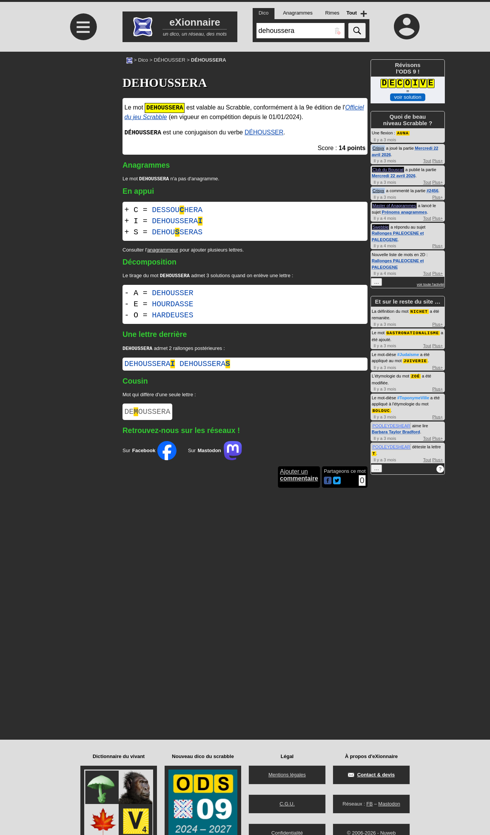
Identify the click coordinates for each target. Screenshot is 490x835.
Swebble (380, 226)
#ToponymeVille (413, 396)
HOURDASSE (172, 306)
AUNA (402, 133)
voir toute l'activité (430, 284)
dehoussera (149, 366)
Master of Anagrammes (394, 205)
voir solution (407, 97)
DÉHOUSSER (169, 60)
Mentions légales (287, 775)
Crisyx (378, 147)
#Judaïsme (408, 353)
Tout (427, 160)
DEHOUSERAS (177, 233)
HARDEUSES (172, 317)
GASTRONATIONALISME (413, 332)
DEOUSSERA (147, 415)
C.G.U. (287, 804)
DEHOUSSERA (177, 222)
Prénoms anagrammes (404, 211)
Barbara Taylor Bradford (396, 429)
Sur (149, 454)
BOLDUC (381, 408)
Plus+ (437, 160)
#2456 (432, 190)
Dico (143, 60)
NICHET (419, 311)
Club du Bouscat (387, 169)
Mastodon (389, 804)
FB (369, 804)
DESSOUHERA (177, 211)
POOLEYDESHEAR (391, 423)
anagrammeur (162, 250)
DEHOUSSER (172, 294)
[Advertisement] (82, 116)
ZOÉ (415, 374)
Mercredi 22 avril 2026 (393, 175)
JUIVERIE (415, 359)
